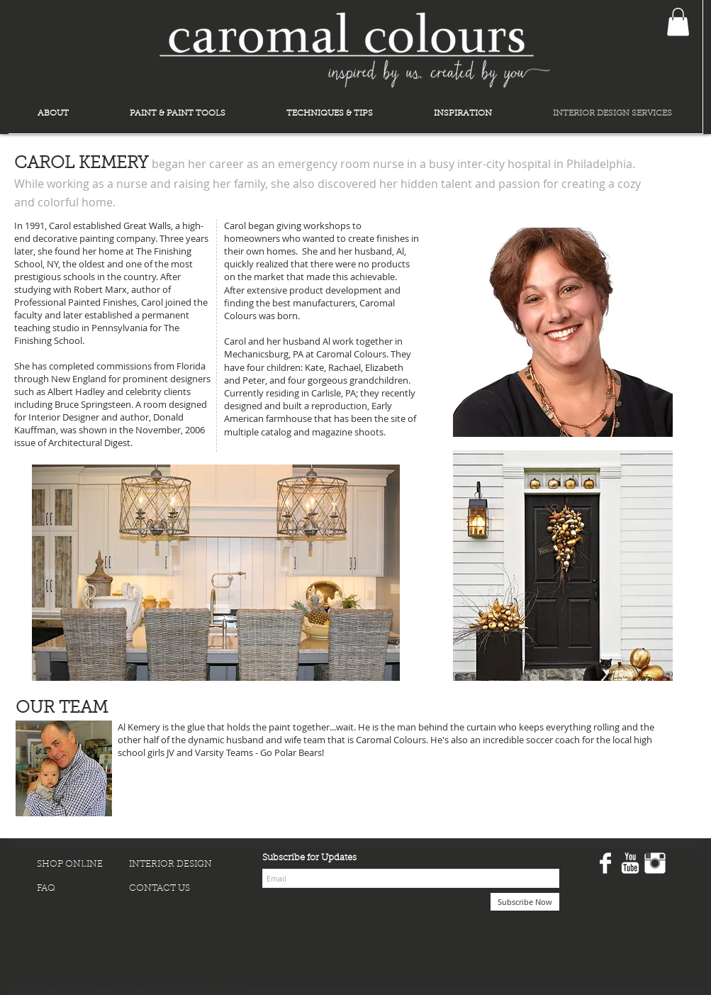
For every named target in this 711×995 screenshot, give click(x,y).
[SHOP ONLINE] (83, 864)
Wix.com (233, 989)
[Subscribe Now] (525, 902)
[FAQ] (83, 889)
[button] (678, 21)
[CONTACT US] (175, 889)
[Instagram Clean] (655, 863)
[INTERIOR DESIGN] (175, 864)
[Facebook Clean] (605, 863)
